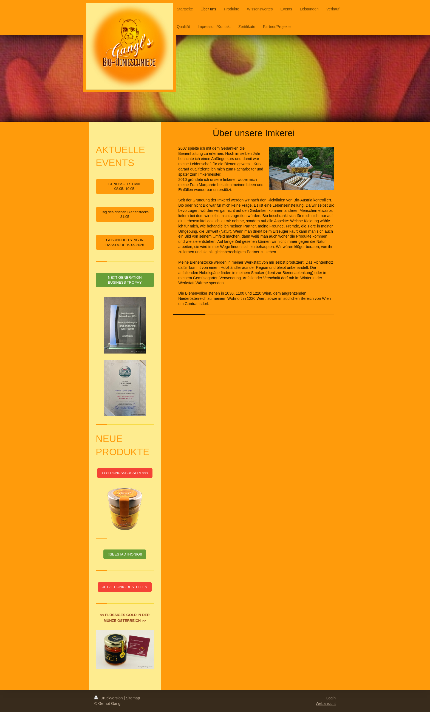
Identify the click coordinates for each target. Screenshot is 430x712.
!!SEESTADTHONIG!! (125, 554)
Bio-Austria (302, 200)
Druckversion (109, 698)
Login (331, 698)
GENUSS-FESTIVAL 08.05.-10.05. (124, 186)
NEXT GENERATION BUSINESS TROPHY (125, 279)
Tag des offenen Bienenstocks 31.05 (124, 214)
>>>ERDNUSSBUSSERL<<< (124, 473)
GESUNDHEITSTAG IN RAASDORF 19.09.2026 (125, 242)
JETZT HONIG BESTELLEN (124, 587)
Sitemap (133, 698)
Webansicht (326, 703)
